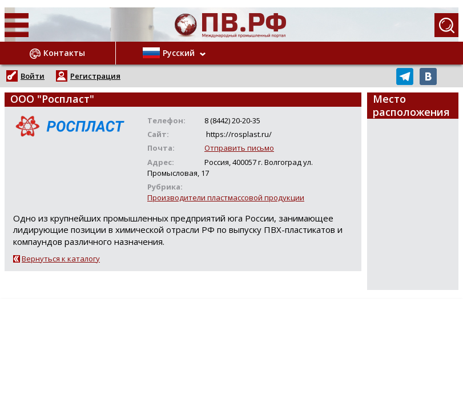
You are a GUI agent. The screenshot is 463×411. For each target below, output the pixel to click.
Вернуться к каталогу (61, 258)
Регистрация (95, 76)
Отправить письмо (239, 148)
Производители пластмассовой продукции (225, 197)
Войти (33, 76)
